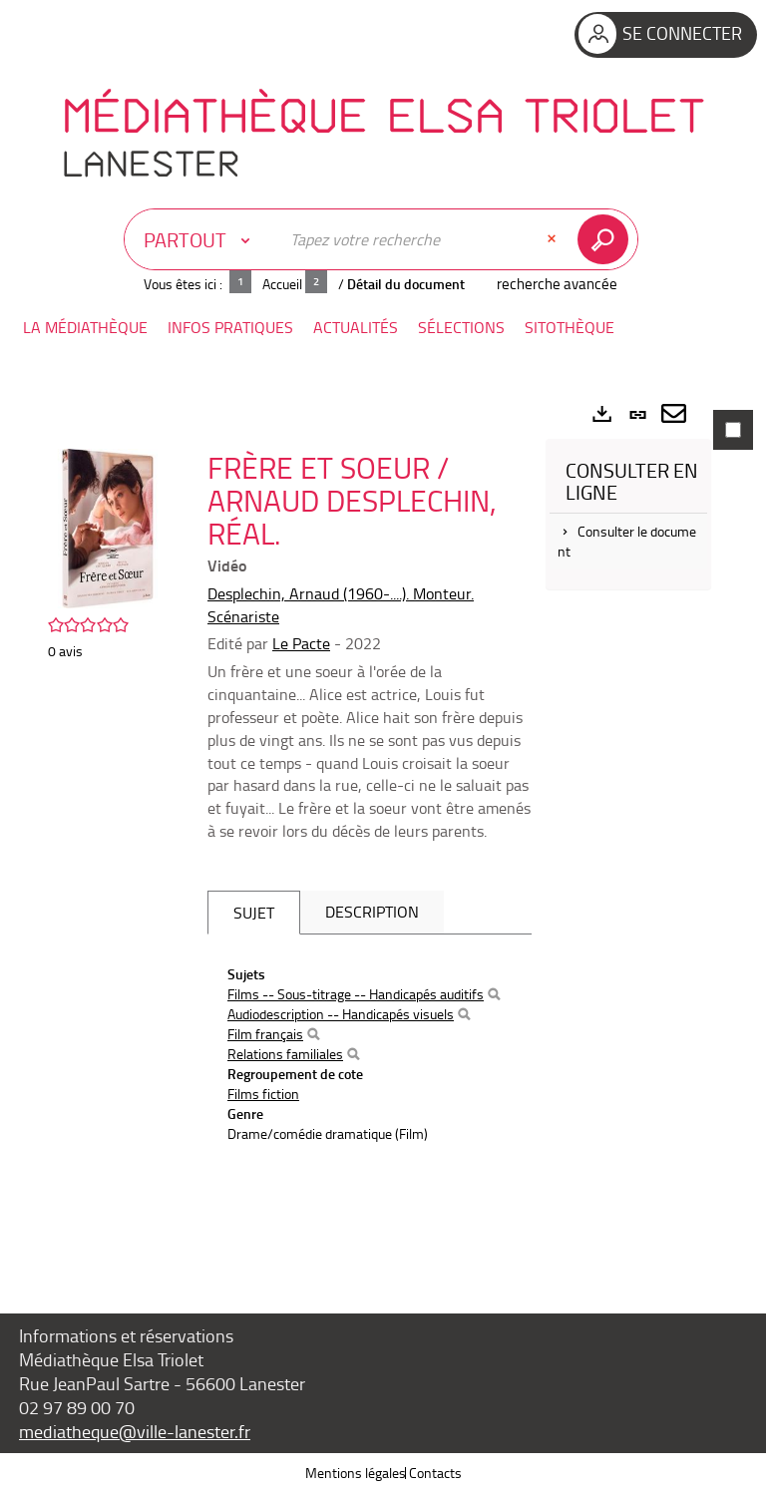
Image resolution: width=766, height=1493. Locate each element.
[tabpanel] (383, 825)
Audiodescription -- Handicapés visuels (340, 1013)
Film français (265, 1033)
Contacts (435, 1472)
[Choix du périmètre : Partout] (201, 239)
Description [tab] (372, 912)
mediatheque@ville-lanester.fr (134, 1431)
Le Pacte (301, 643)
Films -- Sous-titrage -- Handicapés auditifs (355, 993)
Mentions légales (355, 1472)
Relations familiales (285, 1053)
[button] (85, 327)
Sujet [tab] (253, 913)
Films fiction (263, 1093)
